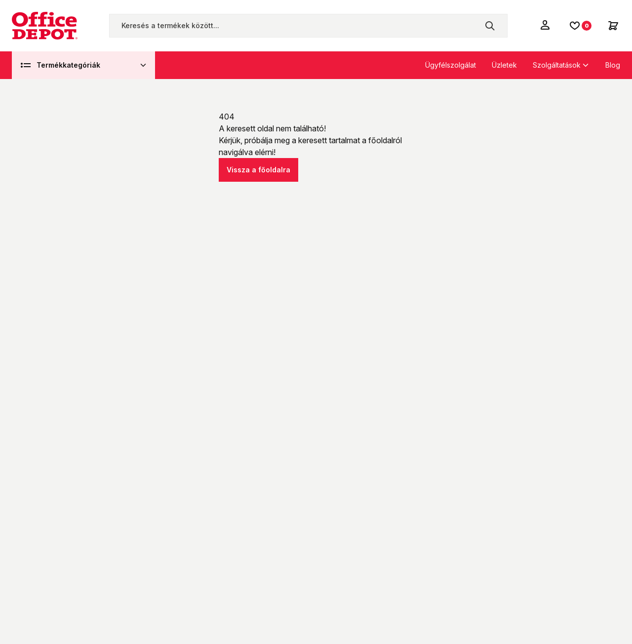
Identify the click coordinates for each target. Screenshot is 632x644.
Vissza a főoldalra (258, 169)
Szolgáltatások (557, 65)
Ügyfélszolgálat (450, 65)
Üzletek (504, 65)
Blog (612, 65)
